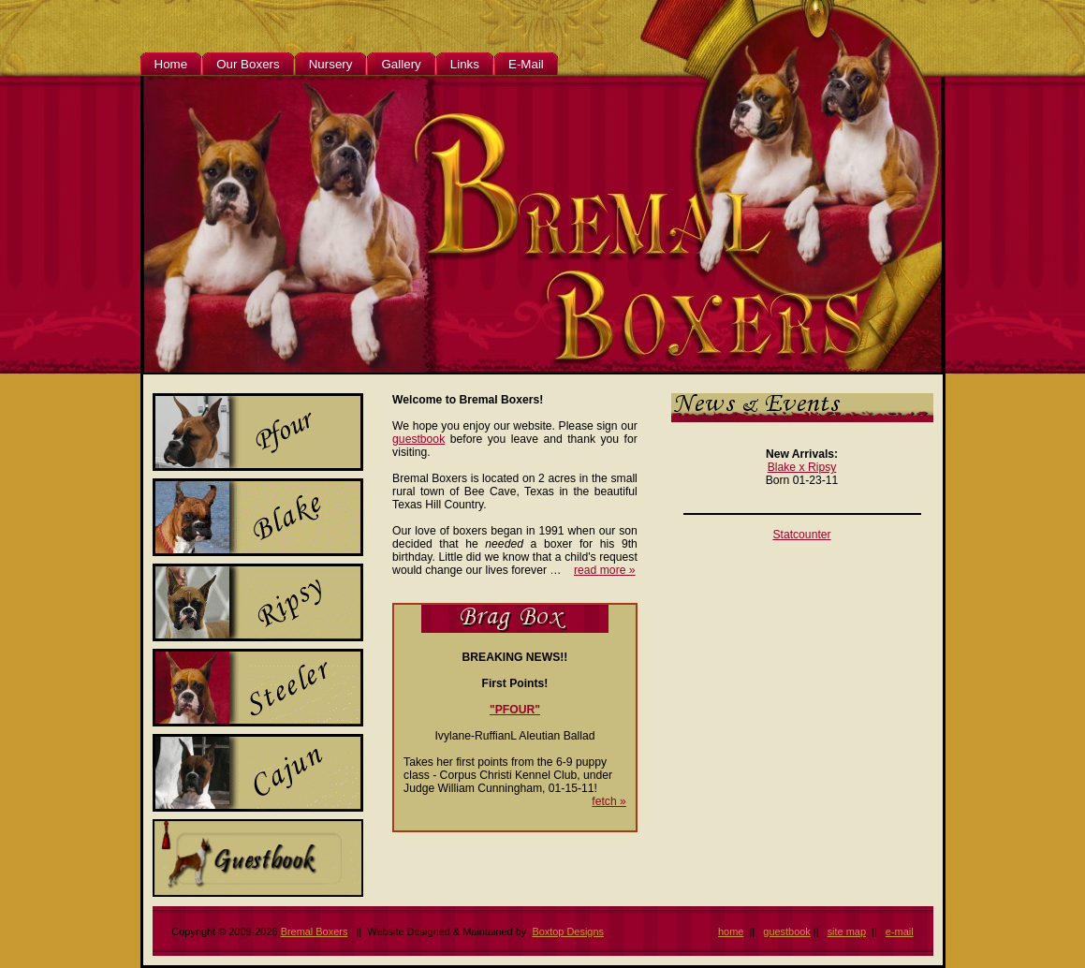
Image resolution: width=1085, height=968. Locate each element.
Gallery (400, 64)
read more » (605, 570)
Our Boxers (248, 64)
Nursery (331, 64)
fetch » (609, 801)
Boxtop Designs (568, 931)
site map (847, 931)
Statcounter (801, 534)
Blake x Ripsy (802, 467)
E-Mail (526, 64)
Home (171, 64)
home (730, 931)
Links (464, 64)
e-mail (900, 931)
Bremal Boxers (314, 931)
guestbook (418, 439)
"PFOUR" (515, 709)
